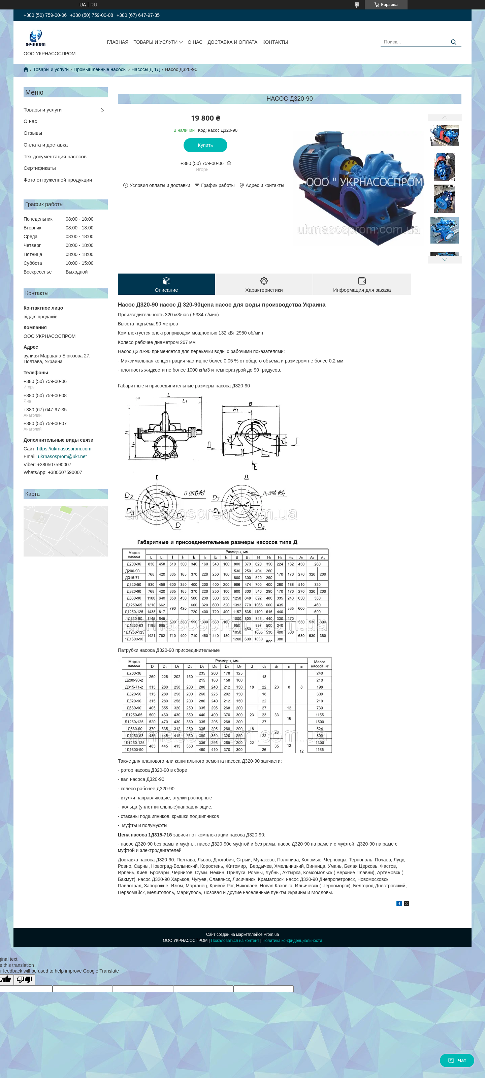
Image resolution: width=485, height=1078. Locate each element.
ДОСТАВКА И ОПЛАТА (232, 42)
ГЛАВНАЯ (117, 42)
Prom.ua (271, 934)
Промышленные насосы (100, 69)
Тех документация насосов (55, 156)
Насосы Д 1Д (145, 69)
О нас (30, 121)
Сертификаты (40, 168)
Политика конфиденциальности (292, 940)
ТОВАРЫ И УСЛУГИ (155, 42)
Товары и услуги (51, 69)
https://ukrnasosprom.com (64, 448)
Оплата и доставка (46, 145)
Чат (457, 1060)
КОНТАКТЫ (275, 42)
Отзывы (33, 133)
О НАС (195, 42)
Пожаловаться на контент (235, 940)
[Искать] (453, 42)
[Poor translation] (24, 979)
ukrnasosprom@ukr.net (62, 456)
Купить (205, 145)
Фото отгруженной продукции (58, 180)
